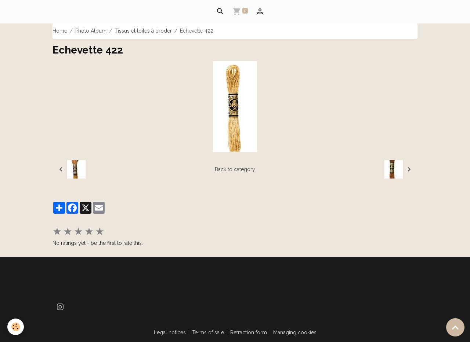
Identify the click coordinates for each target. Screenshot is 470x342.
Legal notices (170, 332)
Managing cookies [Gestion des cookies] (295, 332)
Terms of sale (208, 332)
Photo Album (90, 31)
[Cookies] (15, 327)
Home (60, 31)
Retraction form (248, 332)
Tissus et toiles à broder (143, 31)
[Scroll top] (455, 327)
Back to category (235, 169)
